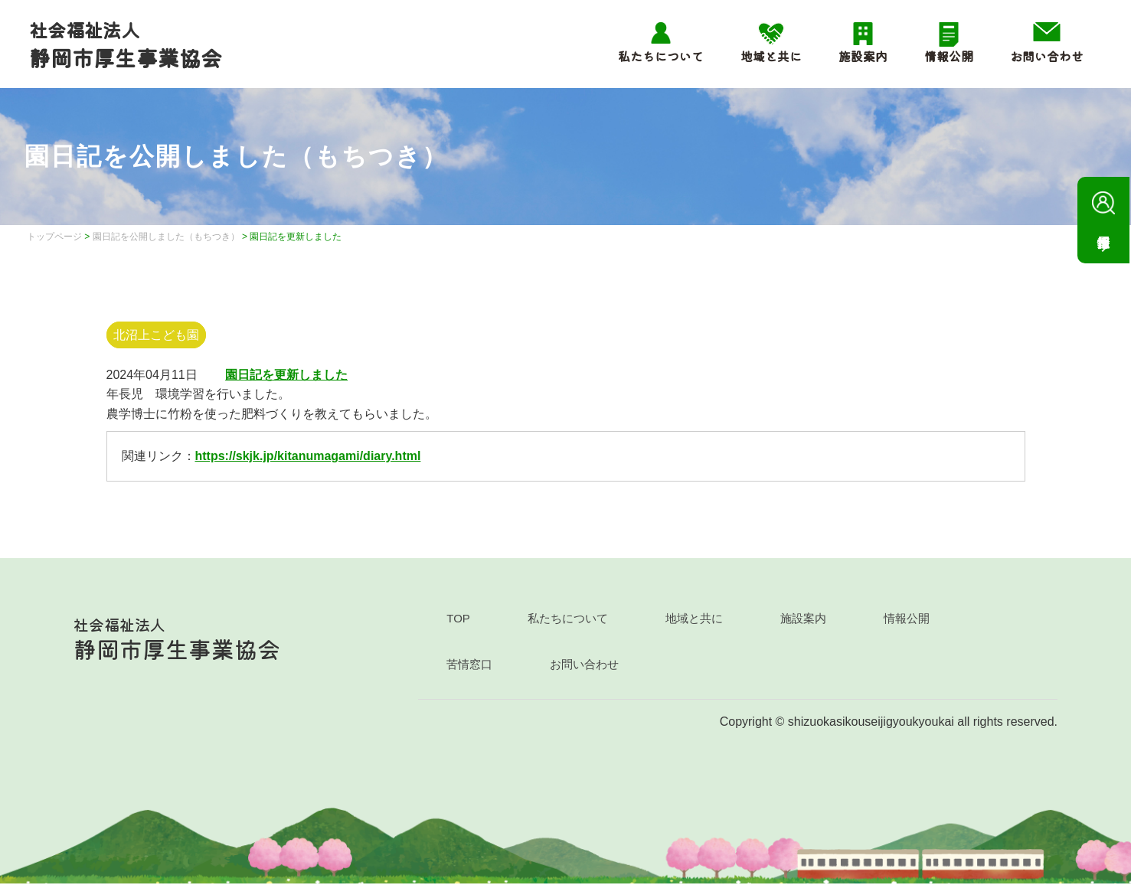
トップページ (54, 238)
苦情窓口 (469, 665)
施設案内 (861, 56)
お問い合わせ (1045, 56)
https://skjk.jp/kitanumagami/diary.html (308, 457)
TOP (458, 619)
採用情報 (1103, 209)
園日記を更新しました (286, 375)
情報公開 (947, 56)
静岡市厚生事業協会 (127, 45)
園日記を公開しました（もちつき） (166, 238)
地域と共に (769, 56)
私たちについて (659, 56)
